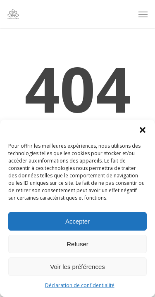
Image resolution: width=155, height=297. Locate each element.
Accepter (77, 221)
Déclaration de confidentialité (79, 285)
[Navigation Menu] (143, 14)
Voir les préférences (77, 266)
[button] (142, 130)
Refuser (77, 244)
